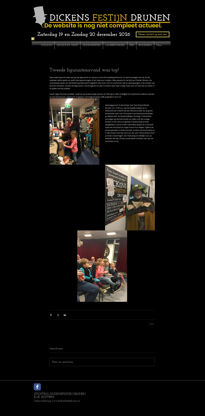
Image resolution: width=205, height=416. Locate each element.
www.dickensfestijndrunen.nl (66, 401)
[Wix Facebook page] (37, 386)
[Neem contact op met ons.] (152, 34)
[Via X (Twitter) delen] (58, 315)
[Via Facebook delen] (51, 315)
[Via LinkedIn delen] (64, 315)
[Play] (32, 38)
